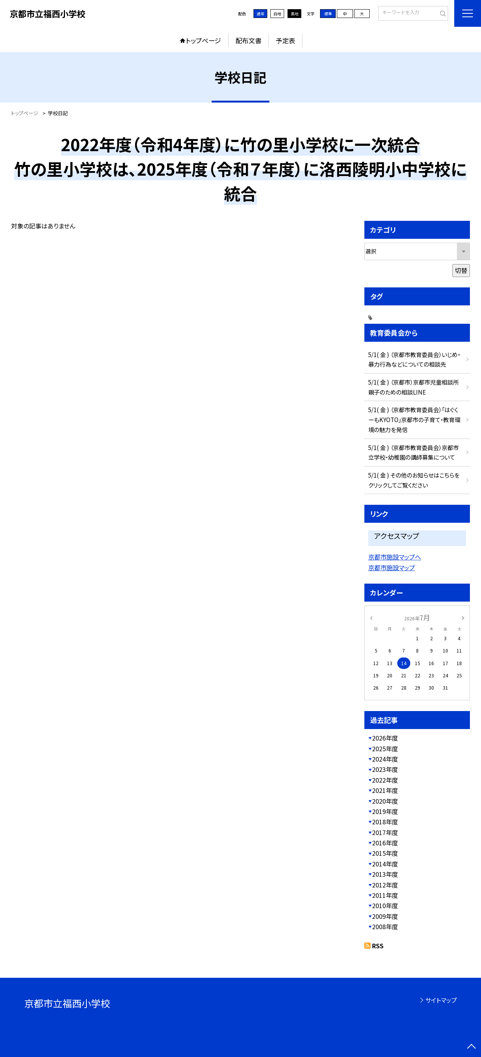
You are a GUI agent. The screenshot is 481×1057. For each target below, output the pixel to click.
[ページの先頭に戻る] (471, 1047)
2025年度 (385, 748)
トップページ (203, 40)
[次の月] (463, 617)
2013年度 (385, 874)
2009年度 (385, 916)
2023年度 (385, 769)
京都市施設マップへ (394, 556)
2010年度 (385, 905)
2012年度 (385, 884)
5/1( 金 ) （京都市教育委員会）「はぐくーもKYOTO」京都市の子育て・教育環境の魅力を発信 (414, 419)
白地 (277, 13)
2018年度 (385, 821)
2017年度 (385, 832)
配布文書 (249, 40)
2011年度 (385, 895)
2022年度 (385, 780)
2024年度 (385, 758)
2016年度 (385, 842)
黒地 (294, 13)
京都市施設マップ (391, 567)
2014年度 (385, 863)
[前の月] (371, 617)
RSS (378, 945)
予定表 (285, 40)
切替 (461, 270)
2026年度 (385, 737)
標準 (328, 13)
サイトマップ (441, 1000)
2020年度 (385, 801)
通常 (260, 13)
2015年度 (385, 853)
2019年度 (385, 811)
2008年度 (385, 926)
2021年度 (385, 790)
